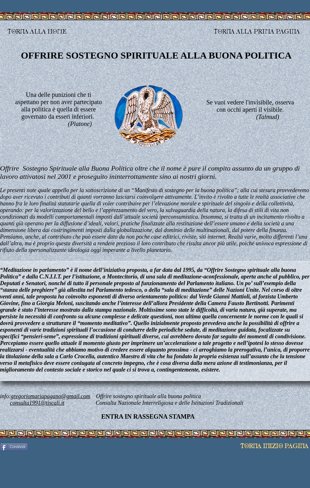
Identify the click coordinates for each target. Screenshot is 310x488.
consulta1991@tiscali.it (37, 403)
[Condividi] (14, 447)
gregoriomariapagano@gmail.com (50, 396)
